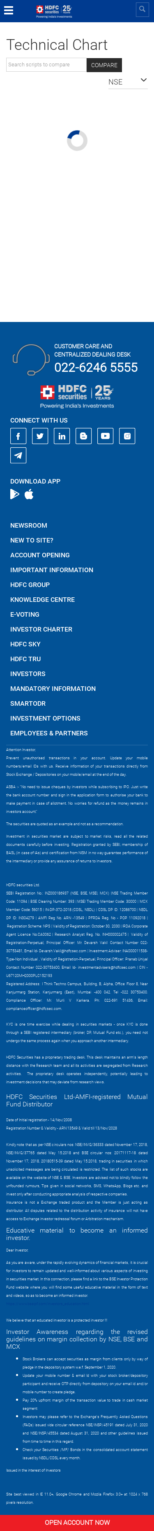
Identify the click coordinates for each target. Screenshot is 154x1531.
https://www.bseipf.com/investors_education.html (47, 1304)
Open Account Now (77, 1522)
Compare (104, 65)
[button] (128, 82)
